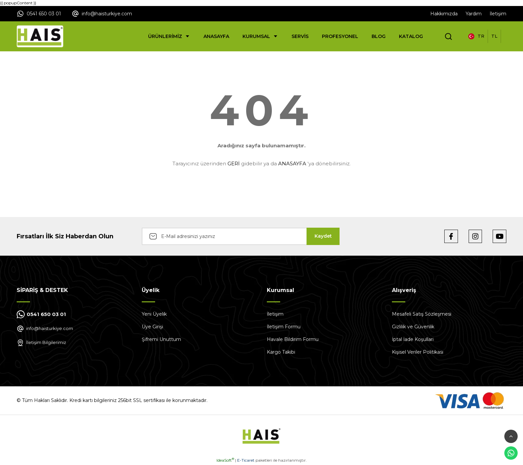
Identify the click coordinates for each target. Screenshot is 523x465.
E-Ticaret (245, 460)
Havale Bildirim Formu (293, 339)
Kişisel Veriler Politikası (417, 352)
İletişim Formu (284, 327)
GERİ (233, 163)
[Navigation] (169, 36)
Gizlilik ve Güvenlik (413, 327)
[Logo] (40, 36)
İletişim (275, 314)
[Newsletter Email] (241, 236)
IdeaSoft (225, 460)
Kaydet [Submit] (323, 236)
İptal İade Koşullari (413, 339)
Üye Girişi (152, 327)
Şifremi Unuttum (161, 339)
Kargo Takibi (281, 352)
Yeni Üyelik (154, 314)
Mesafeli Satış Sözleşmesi (421, 314)
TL (494, 36)
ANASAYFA (292, 163)
